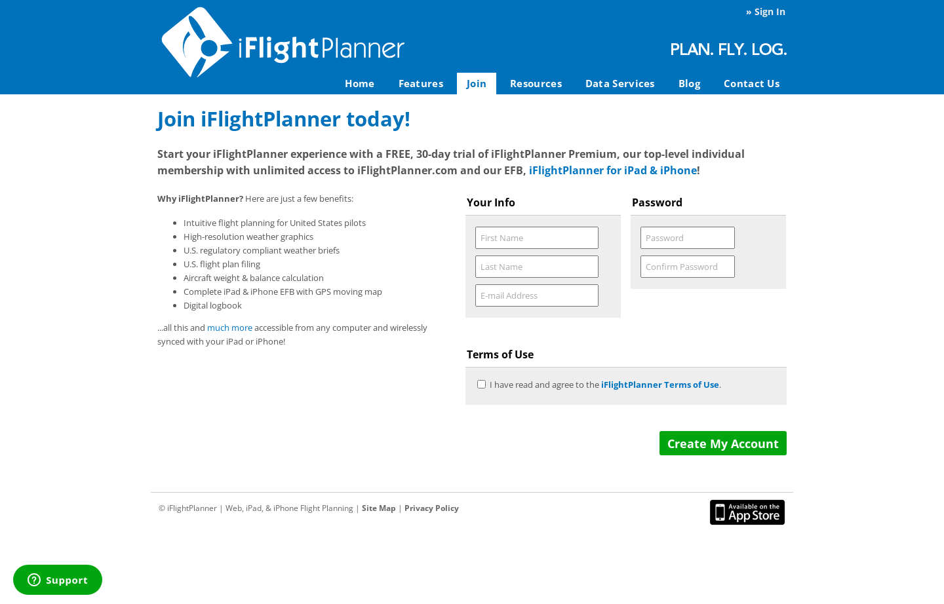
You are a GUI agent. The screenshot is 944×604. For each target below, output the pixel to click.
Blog (689, 83)
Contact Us (751, 83)
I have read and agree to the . (605, 384)
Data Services (620, 83)
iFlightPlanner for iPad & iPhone (613, 170)
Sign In (770, 11)
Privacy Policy (431, 508)
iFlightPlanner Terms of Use (660, 384)
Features (421, 83)
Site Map (379, 508)
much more (229, 327)
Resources (536, 83)
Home (359, 83)
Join (476, 83)
